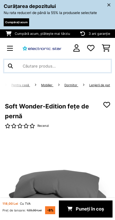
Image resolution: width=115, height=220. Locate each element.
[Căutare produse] (57, 66)
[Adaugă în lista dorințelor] (106, 104)
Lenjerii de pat (99, 85)
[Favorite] (90, 48)
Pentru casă (20, 85)
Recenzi (43, 126)
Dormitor (71, 85)
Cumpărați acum (16, 22)
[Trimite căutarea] (10, 66)
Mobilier (47, 85)
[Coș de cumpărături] (106, 48)
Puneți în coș (85, 209)
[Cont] (76, 48)
